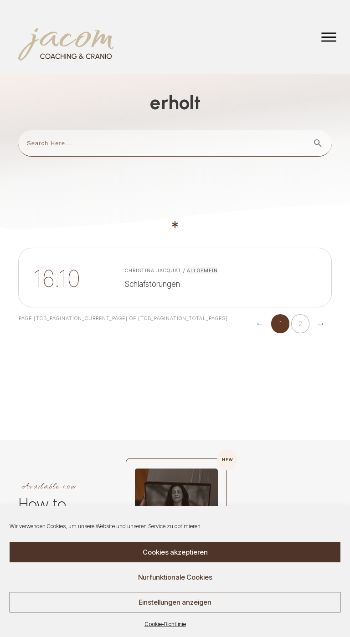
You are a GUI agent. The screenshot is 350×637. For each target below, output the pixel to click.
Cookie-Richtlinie (165, 625)
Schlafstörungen (175, 252)
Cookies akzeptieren (175, 552)
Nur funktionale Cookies (175, 577)
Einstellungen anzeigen (175, 602)
